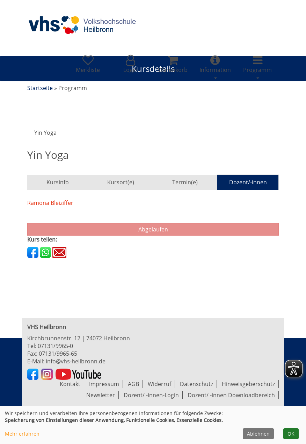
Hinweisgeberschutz (248, 384)
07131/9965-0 (55, 346)
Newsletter (100, 395)
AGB (133, 384)
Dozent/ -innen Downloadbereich (231, 395)
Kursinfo (57, 182)
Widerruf (159, 384)
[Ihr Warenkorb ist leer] (173, 64)
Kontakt (70, 384)
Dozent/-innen (248, 182)
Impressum (104, 384)
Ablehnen (258, 433)
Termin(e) (185, 182)
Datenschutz (196, 384)
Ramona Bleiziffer (50, 203)
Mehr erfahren (22, 433)
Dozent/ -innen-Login (151, 395)
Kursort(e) (120, 182)
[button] (130, 64)
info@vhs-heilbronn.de (75, 361)
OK (290, 433)
